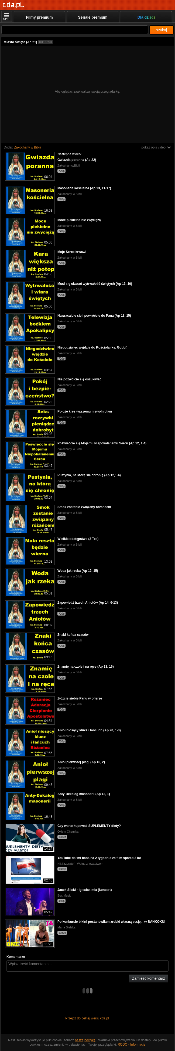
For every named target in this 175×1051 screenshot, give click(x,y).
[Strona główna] (13, 5)
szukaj (161, 30)
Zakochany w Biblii (27, 147)
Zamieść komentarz (148, 978)
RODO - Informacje (131, 1044)
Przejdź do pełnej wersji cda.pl (87, 1018)
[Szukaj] (74, 29)
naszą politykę (85, 1040)
